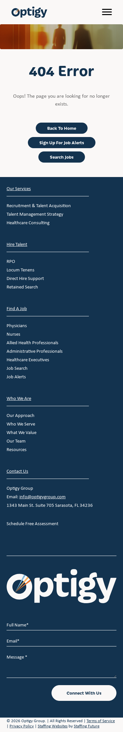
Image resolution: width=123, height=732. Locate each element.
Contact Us (17, 471)
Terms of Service (101, 720)
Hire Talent (17, 244)
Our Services (19, 188)
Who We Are (19, 398)
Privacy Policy (22, 726)
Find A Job (17, 308)
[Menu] (106, 12)
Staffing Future (86, 726)
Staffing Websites (53, 726)
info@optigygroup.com (42, 496)
